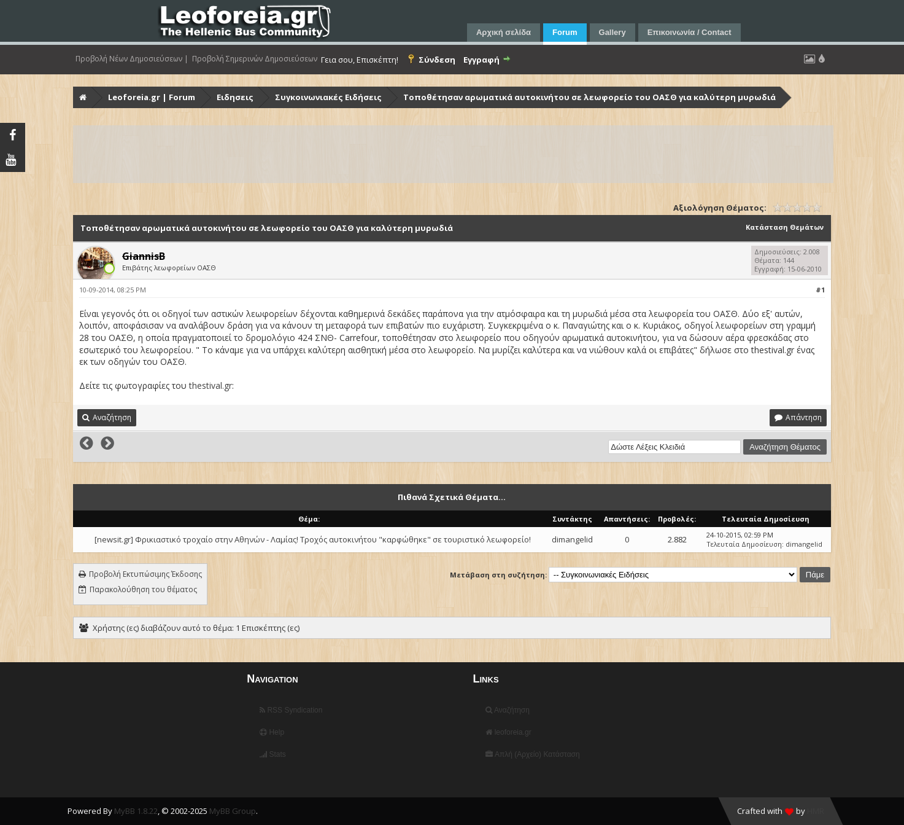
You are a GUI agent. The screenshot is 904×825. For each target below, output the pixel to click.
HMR (815, 810)
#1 (820, 289)
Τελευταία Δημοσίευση (744, 544)
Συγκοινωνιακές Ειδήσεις (328, 97)
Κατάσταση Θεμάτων (785, 227)
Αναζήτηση (507, 710)
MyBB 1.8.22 (136, 810)
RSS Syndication (291, 710)
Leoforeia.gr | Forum (151, 97)
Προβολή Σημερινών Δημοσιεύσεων (254, 59)
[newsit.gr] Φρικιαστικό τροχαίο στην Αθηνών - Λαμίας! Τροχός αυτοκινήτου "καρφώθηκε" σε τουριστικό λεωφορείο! (313, 539)
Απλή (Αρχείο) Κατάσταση (532, 754)
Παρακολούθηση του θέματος (143, 589)
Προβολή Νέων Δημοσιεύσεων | (131, 59)
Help (272, 732)
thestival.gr (210, 385)
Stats (273, 754)
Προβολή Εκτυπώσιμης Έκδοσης (145, 574)
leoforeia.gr (508, 732)
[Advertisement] (442, 154)
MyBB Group (232, 810)
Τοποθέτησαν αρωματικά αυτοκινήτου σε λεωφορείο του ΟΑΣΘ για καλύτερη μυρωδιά (589, 97)
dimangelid (572, 539)
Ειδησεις (235, 97)
